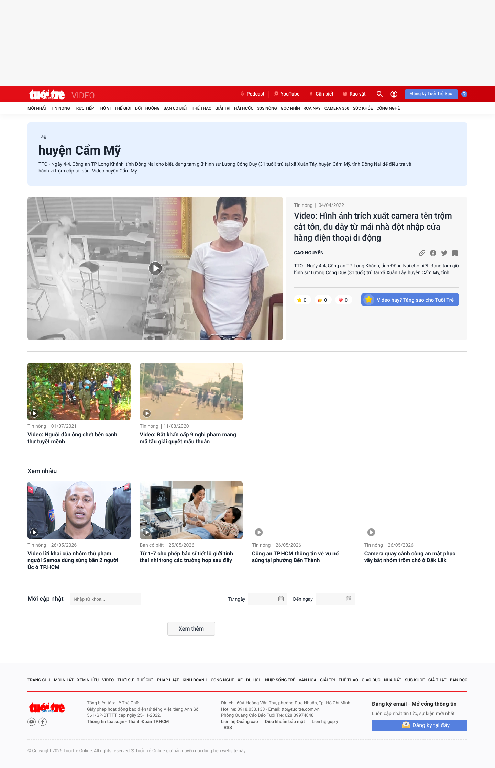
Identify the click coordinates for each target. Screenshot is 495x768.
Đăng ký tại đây (431, 725)
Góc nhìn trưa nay (301, 108)
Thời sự (125, 680)
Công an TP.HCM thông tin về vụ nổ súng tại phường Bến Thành (295, 557)
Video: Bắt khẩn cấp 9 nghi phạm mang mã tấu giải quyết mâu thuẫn (188, 438)
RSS (228, 728)
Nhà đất (393, 680)
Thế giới (122, 108)
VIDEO (83, 95)
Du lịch (254, 680)
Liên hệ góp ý (325, 721)
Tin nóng (60, 108)
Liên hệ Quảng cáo (239, 721)
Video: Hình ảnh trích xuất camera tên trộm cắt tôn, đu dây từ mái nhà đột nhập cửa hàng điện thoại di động (373, 227)
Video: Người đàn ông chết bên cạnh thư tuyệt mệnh (72, 438)
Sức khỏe (363, 108)
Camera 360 (336, 108)
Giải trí (222, 108)
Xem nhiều (42, 471)
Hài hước (243, 108)
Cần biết (320, 94)
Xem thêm (191, 628)
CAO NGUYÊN (309, 253)
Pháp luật (168, 680)
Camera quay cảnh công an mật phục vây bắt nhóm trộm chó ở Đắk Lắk (409, 557)
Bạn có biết (176, 108)
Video (108, 680)
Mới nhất (37, 108)
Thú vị (104, 108)
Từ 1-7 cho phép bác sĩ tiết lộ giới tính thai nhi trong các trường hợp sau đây (186, 557)
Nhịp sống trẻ (280, 680)
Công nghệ (388, 108)
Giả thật (437, 680)
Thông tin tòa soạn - (107, 721)
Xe (240, 680)
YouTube (286, 94)
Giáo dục (371, 680)
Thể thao (201, 108)
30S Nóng (267, 108)
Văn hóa (308, 680)
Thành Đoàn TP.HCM (148, 721)
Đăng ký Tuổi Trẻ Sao (431, 94)
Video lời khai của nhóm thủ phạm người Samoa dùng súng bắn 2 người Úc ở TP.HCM (73, 560)
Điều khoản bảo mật (285, 721)
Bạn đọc (459, 680)
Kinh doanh (195, 680)
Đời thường (147, 108)
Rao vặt (354, 94)
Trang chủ (39, 680)
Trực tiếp (84, 108)
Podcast (252, 94)
